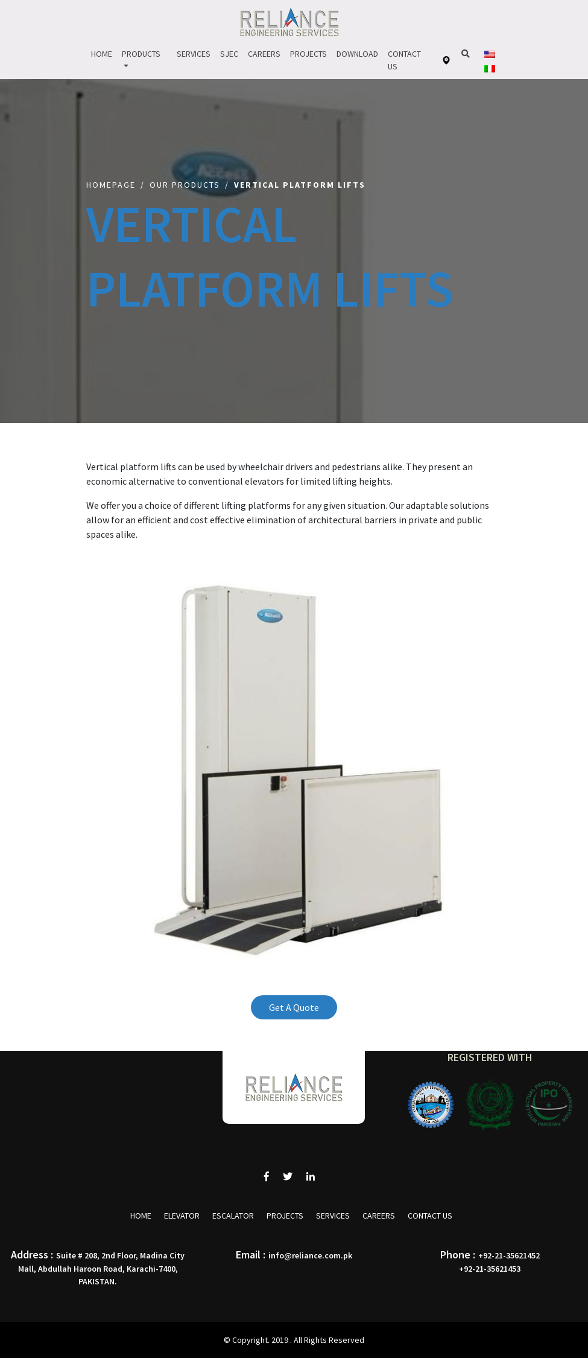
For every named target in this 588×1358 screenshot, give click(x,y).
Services (193, 53)
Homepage (111, 184)
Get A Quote (294, 1007)
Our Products (185, 184)
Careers (264, 53)
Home (101, 53)
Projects (308, 53)
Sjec (229, 53)
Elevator (182, 1215)
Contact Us (404, 60)
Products (141, 53)
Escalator (233, 1215)
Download (357, 53)
